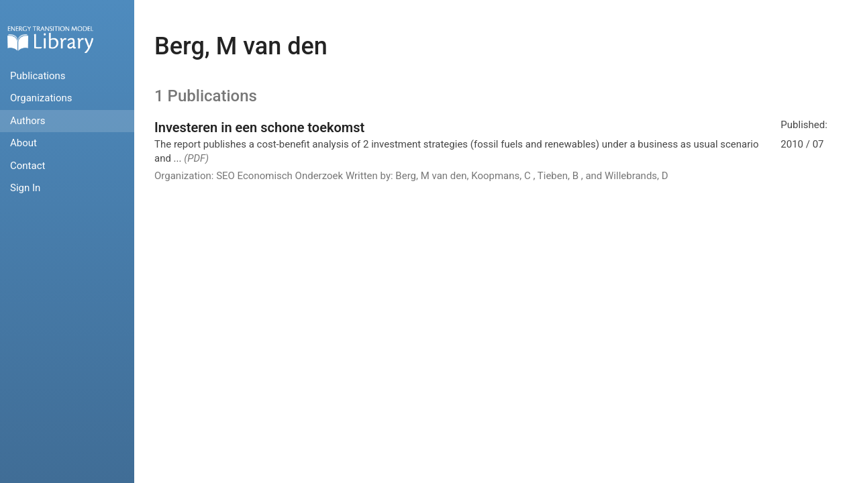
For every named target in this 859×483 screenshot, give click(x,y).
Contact (27, 166)
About (23, 143)
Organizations (41, 98)
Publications (38, 76)
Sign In (25, 188)
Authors (28, 121)
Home (50, 39)
